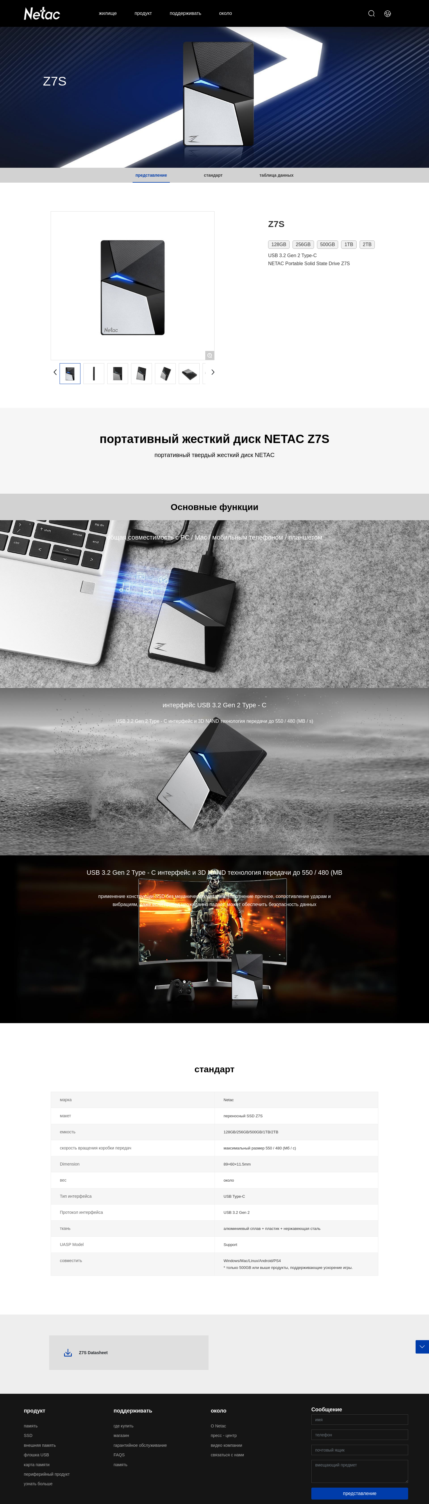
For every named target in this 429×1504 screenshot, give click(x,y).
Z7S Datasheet (93, 1352)
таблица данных (276, 175)
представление (151, 175)
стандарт (213, 175)
